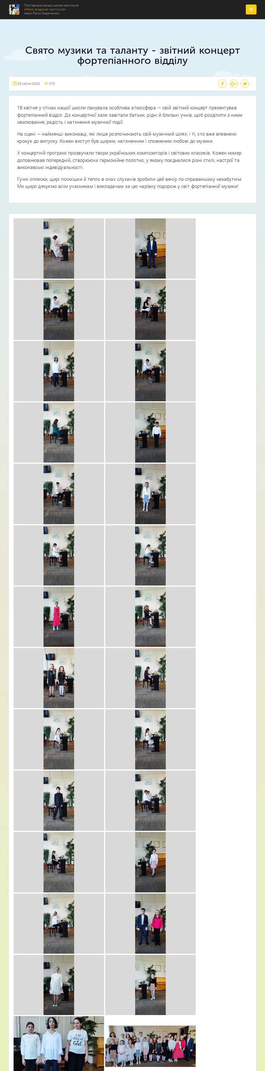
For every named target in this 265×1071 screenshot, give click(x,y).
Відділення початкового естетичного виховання (133, 885)
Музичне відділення (106, 842)
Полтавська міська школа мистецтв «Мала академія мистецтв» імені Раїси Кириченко (130, 1030)
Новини (118, 777)
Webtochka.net (132, 1059)
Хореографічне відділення (112, 853)
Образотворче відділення (111, 875)
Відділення (121, 766)
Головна (118, 745)
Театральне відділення (108, 864)
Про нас (119, 756)
